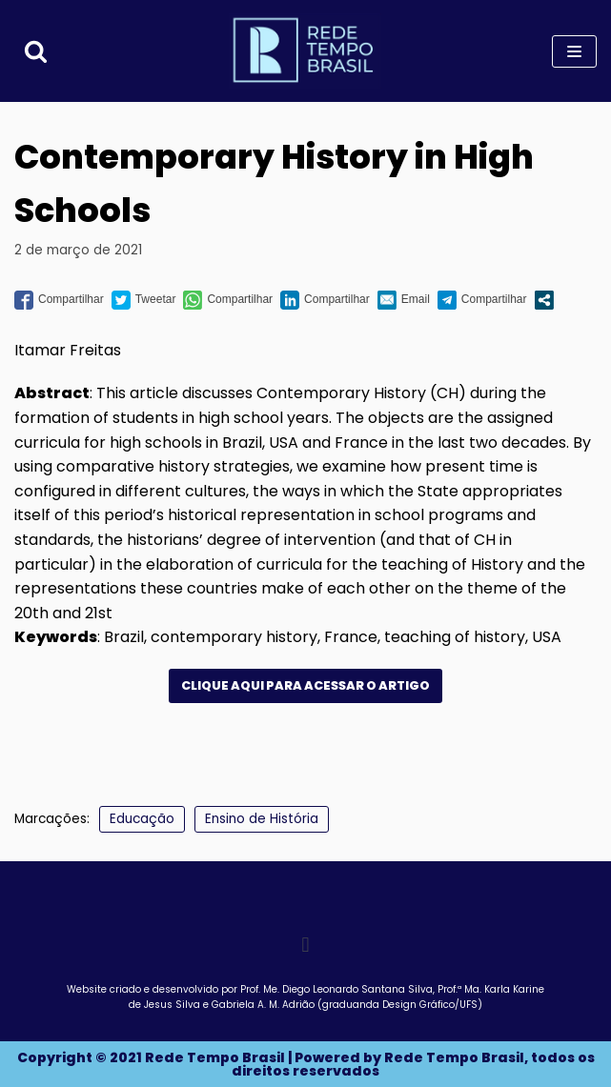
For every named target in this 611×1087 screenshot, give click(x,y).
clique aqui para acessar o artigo (305, 685)
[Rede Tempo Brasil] (305, 51)
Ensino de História (261, 819)
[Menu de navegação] (574, 51)
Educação (142, 819)
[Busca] (36, 51)
